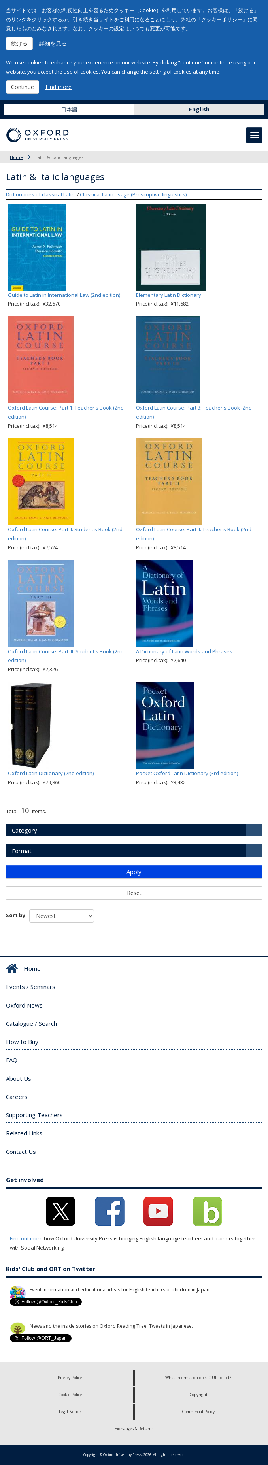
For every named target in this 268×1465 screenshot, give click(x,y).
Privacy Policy (70, 1377)
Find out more (26, 1238)
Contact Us (21, 1151)
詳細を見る (53, 43)
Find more (58, 87)
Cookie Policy (70, 1394)
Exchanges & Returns (134, 1428)
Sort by (15, 915)
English (199, 109)
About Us (18, 1078)
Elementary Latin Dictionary (168, 294)
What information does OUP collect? (198, 1377)
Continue (22, 87)
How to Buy (22, 1042)
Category (24, 830)
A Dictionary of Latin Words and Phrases (184, 651)
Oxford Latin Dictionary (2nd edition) (51, 773)
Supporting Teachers (34, 1115)
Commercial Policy (198, 1411)
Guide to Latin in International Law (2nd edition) (64, 294)
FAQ (11, 1060)
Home (16, 157)
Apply (134, 872)
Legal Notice (70, 1411)
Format (22, 851)
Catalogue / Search (31, 1023)
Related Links (24, 1133)
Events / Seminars (30, 987)
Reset (134, 893)
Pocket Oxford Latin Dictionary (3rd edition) (187, 773)
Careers (17, 1097)
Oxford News (24, 1005)
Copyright (198, 1394)
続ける (19, 43)
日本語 (69, 109)
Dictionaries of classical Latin (40, 194)
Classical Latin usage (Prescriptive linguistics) (133, 194)
